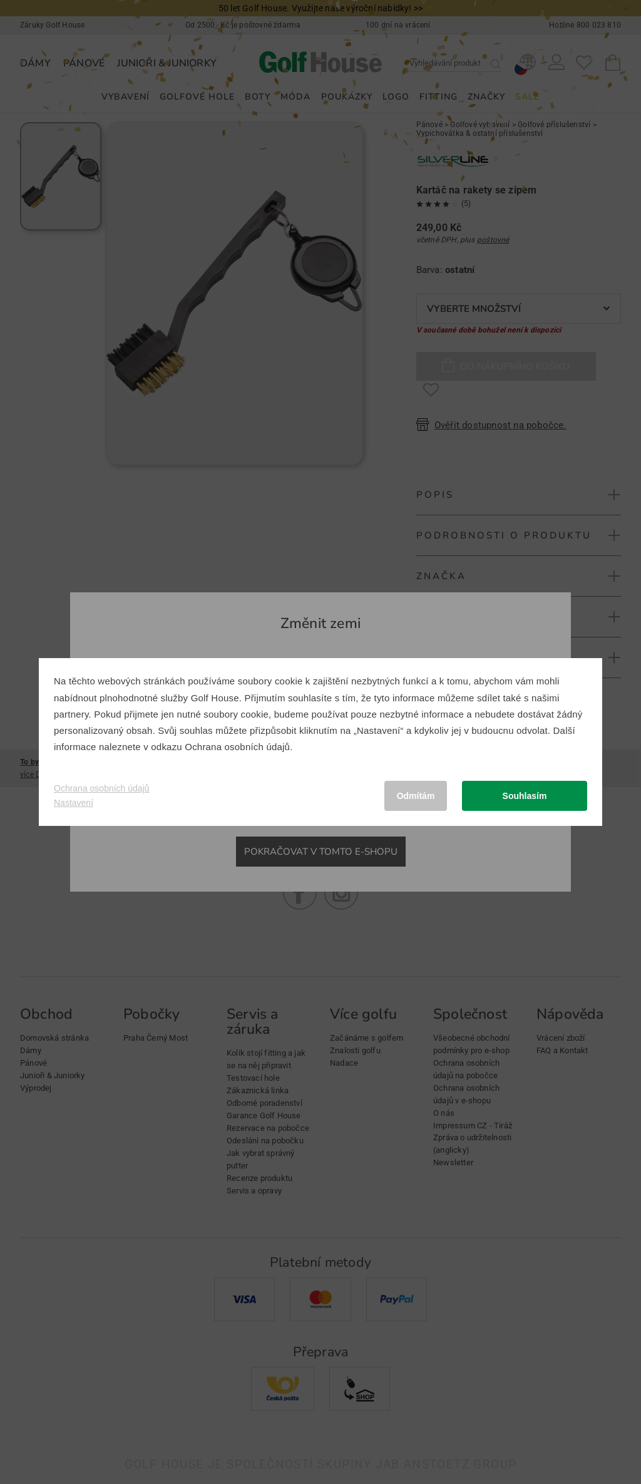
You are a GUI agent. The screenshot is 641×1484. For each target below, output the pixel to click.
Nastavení (73, 803)
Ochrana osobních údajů (237, 746)
